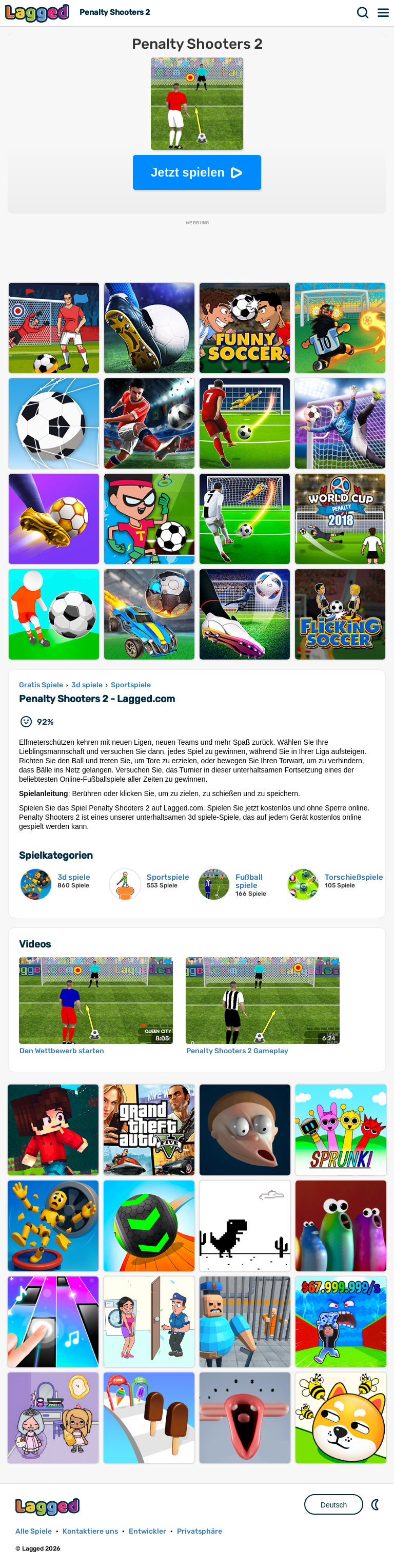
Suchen (363, 13)
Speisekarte (383, 13)
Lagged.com (48, 1507)
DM (376, 1504)
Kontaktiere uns (90, 1531)
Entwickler (147, 1531)
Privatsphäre (199, 1531)
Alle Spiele (33, 1531)
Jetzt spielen (188, 172)
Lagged (38, 13)
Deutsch (334, 1505)
